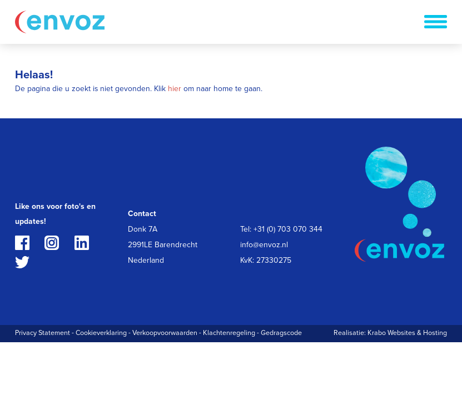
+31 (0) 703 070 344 (288, 229)
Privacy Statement (42, 333)
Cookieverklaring (101, 333)
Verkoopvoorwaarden (164, 333)
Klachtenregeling (229, 333)
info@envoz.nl (264, 244)
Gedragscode (281, 333)
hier (174, 88)
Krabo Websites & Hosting (407, 333)
